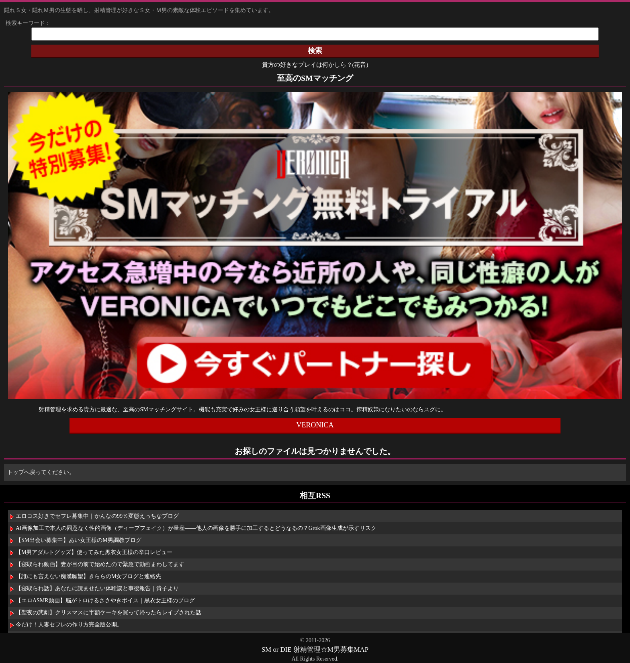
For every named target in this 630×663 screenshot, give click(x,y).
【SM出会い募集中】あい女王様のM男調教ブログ (78, 540)
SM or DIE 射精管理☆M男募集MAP (315, 649)
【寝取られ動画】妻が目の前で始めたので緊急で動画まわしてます (100, 564)
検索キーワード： (25, 23)
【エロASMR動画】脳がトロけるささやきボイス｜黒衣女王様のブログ (105, 600)
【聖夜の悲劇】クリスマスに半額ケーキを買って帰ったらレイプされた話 (108, 613)
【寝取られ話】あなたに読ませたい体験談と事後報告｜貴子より (97, 588)
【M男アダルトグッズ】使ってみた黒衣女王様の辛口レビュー (94, 552)
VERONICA (314, 425)
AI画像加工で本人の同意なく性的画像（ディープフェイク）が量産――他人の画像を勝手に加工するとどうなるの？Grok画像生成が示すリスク (196, 528)
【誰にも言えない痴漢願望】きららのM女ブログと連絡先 (88, 576)
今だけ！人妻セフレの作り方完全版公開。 (69, 625)
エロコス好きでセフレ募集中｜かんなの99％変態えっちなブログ (97, 516)
